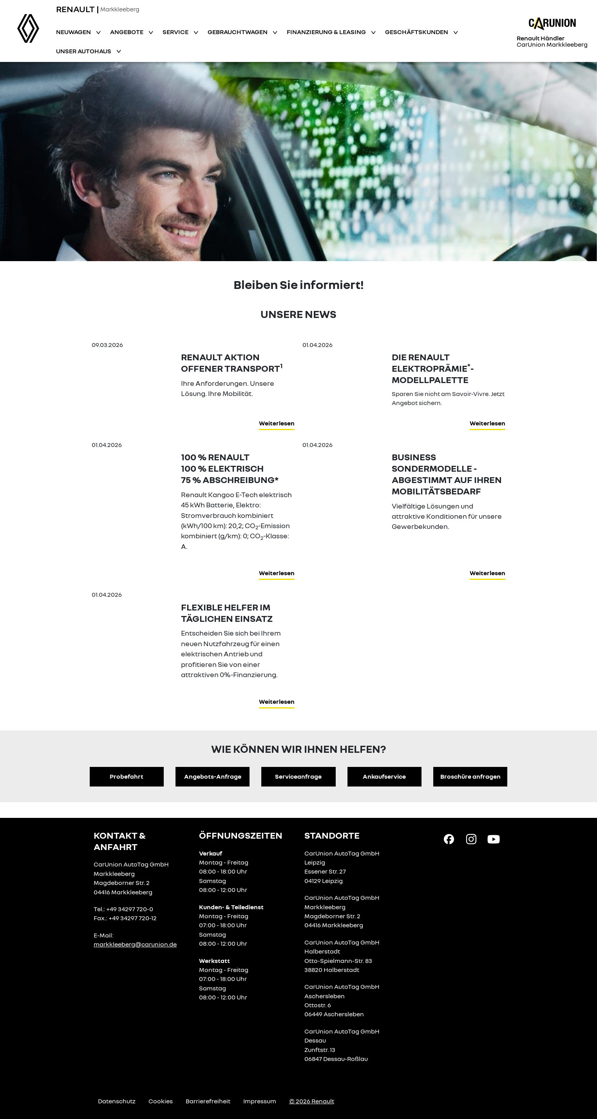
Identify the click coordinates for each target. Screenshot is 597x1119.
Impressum (259, 1101)
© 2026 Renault (311, 1101)
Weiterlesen (277, 423)
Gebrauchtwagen (238, 32)
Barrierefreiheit (208, 1101)
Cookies (160, 1101)
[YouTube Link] (493, 839)
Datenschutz (117, 1101)
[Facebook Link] (449, 839)
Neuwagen (74, 32)
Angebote (127, 32)
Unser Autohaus (84, 51)
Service (176, 32)
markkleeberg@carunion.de (135, 944)
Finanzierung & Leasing (327, 32)
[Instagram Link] (471, 839)
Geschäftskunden (417, 32)
